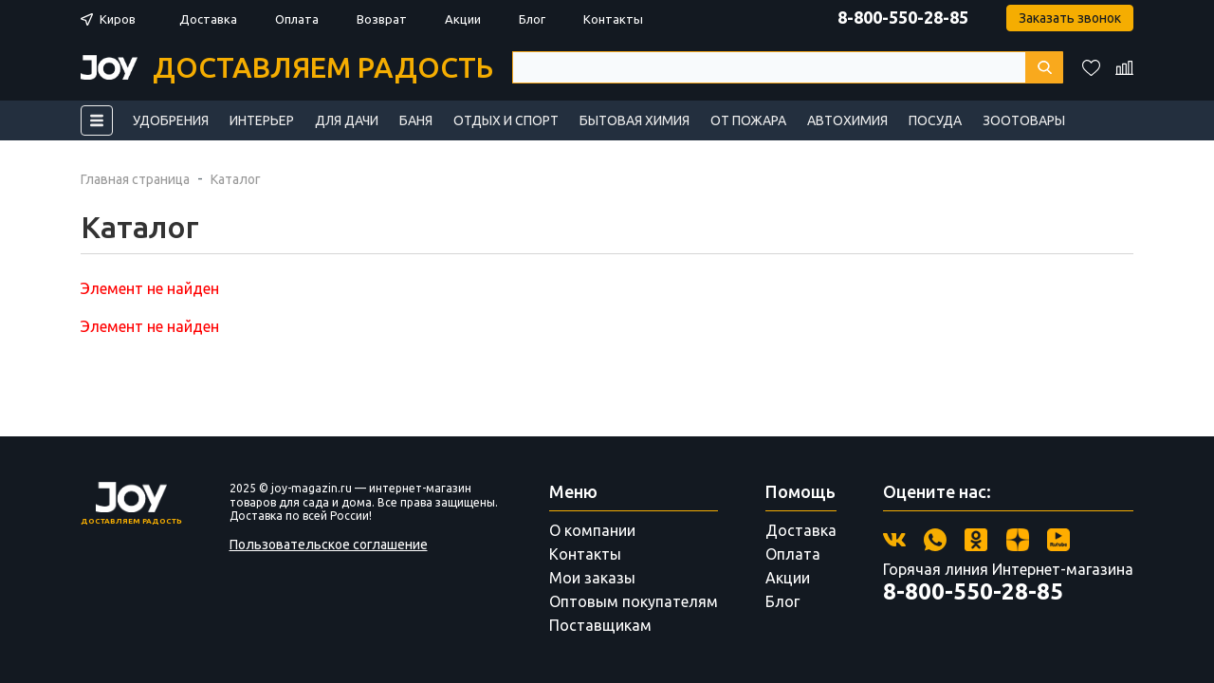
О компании (592, 530)
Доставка (208, 19)
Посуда (935, 120)
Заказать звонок (1070, 18)
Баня (415, 120)
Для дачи (346, 120)
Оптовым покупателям (633, 601)
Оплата (297, 19)
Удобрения (171, 120)
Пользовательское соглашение (329, 544)
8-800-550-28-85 (902, 17)
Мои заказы (592, 577)
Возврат (382, 19)
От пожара (748, 120)
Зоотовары (1024, 120)
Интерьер (262, 120)
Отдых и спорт (506, 120)
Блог (532, 19)
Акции (463, 19)
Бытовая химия (634, 120)
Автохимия (847, 120)
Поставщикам (600, 625)
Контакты (613, 19)
